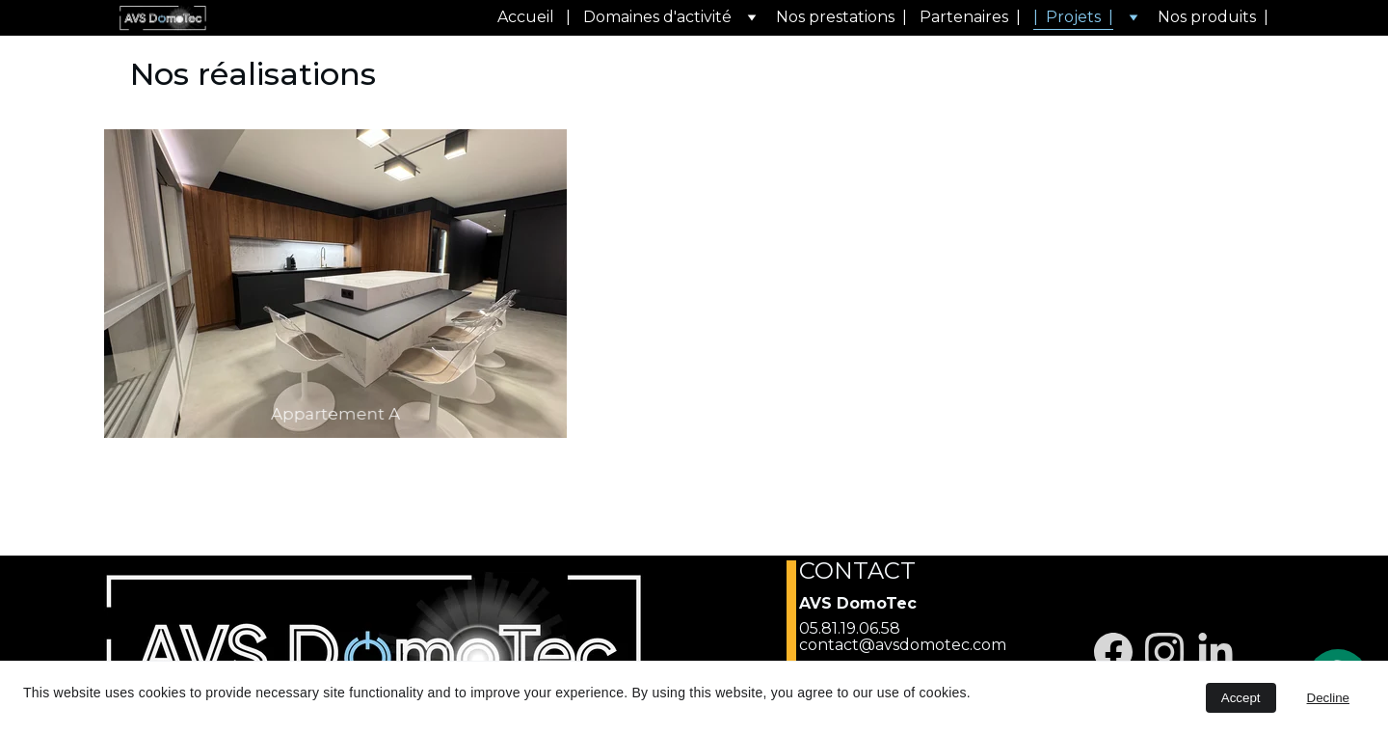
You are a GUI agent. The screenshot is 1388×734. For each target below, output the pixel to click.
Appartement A (335, 413)
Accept (1241, 698)
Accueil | (534, 17)
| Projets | (1073, 17)
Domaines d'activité (657, 17)
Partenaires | (970, 17)
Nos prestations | (841, 17)
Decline (1328, 698)
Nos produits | (1213, 17)
